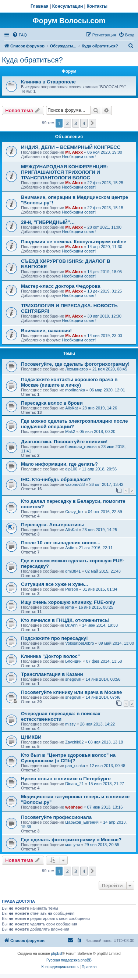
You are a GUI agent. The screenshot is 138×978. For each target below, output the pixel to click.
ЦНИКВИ (31, 737)
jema (69, 607)
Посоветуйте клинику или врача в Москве (71, 692)
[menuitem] (19, 35)
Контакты (97, 6)
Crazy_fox (74, 511)
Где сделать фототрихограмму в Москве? (71, 839)
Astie (69, 547)
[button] (92, 123)
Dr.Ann (71, 625)
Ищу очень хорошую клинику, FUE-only (68, 602)
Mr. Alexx (74, 152)
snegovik (73, 679)
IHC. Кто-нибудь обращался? (56, 479)
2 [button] (67, 123)
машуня (72, 844)
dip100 (71, 469)
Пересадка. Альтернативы (52, 524)
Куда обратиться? (32, 60)
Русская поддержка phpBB (69, 960)
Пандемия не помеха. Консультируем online (73, 241)
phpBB (56, 954)
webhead (73, 807)
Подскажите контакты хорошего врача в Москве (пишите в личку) (69, 382)
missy (70, 724)
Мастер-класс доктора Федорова (60, 286)
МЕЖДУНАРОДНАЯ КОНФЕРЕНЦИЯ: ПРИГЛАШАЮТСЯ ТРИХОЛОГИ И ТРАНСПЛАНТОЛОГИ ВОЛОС (64, 172)
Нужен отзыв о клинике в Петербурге (66, 778)
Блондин (73, 661)
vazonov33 (75, 484)
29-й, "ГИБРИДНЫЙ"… (48, 222)
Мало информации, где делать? (59, 464)
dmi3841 (73, 571)
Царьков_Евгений (82, 822)
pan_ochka (75, 765)
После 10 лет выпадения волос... (60, 542)
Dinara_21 (74, 783)
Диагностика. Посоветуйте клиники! (64, 441)
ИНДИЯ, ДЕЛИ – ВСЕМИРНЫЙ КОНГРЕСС (70, 147)
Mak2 (70, 431)
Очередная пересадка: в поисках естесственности (60, 716)
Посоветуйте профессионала (56, 817)
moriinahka (75, 390)
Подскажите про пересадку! (54, 638)
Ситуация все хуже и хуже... (54, 584)
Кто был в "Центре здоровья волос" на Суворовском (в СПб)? (68, 757)
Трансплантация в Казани (52, 674)
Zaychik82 (74, 742)
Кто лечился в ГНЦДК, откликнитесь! (65, 620)
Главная (40, 6)
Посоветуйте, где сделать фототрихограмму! (75, 364)
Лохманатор (76, 369)
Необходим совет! (79, 156)
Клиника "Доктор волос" (50, 656)
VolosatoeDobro (79, 643)
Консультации (67, 6)
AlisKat (71, 408)
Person (71, 589)
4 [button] (83, 123)
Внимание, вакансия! (46, 330)
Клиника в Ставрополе (48, 82)
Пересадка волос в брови (52, 403)
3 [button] (75, 123)
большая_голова (81, 446)
